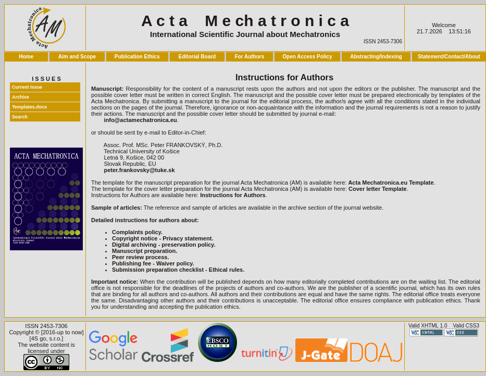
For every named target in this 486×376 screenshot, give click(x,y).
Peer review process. (140, 257)
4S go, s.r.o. (46, 338)
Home (26, 56)
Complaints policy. (137, 232)
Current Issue (27, 87)
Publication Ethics (137, 56)
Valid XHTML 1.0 (427, 326)
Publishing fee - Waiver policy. (153, 263)
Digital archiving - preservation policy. (163, 244)
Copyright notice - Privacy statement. (162, 238)
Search (20, 116)
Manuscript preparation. (144, 251)
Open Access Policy (307, 56)
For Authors (249, 56)
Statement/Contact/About (449, 56)
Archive (20, 97)
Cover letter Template (377, 189)
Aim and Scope (77, 56)
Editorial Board (197, 56)
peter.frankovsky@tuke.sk (139, 170)
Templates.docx (29, 107)
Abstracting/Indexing (376, 56)
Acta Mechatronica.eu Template (390, 182)
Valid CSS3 (466, 326)
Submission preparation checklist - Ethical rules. (178, 269)
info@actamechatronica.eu (140, 120)
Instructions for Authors (232, 195)
